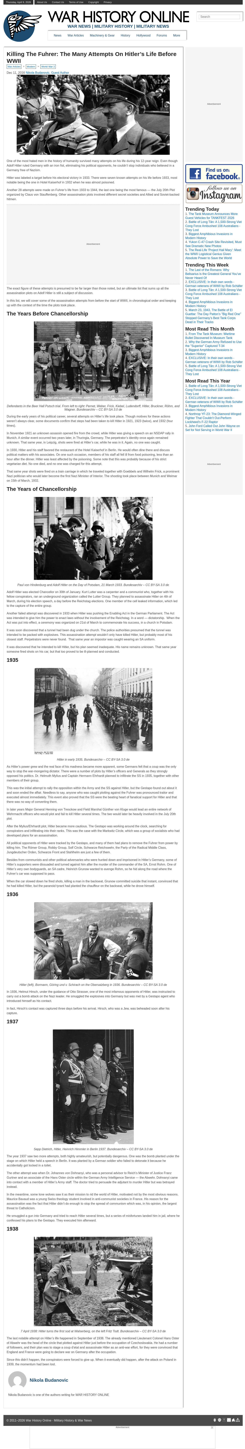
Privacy (108, 2)
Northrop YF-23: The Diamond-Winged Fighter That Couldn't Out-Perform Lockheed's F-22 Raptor (213, 418)
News (57, 35)
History (125, 35)
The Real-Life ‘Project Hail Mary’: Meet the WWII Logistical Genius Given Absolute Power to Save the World (213, 254)
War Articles (76, 35)
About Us (42, 2)
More (176, 35)
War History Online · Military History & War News (59, 1420)
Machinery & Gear (102, 35)
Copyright (93, 2)
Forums (162, 35)
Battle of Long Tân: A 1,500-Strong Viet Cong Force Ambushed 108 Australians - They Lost (213, 226)
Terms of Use (76, 2)
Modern (31, 66)
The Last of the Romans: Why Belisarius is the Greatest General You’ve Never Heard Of (213, 274)
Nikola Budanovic (49, 1380)
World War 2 (48, 66)
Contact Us (58, 2)
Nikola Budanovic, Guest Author (47, 72)
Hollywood (143, 35)
